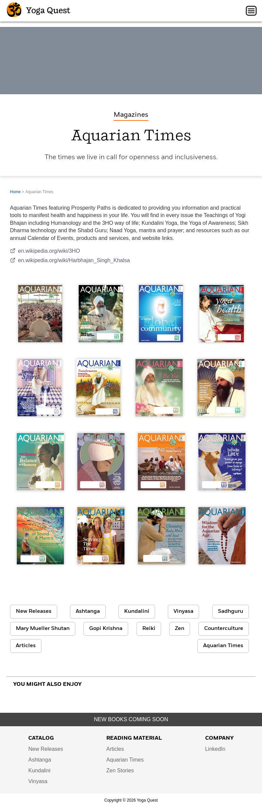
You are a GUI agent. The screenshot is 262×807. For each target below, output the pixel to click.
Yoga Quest (38, 11)
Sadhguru (230, 611)
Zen (179, 628)
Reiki (148, 628)
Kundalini (136, 611)
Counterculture (223, 628)
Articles (26, 645)
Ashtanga (88, 611)
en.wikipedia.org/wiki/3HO (45, 251)
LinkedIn (215, 749)
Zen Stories (120, 770)
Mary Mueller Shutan (43, 628)
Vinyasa (183, 611)
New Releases (33, 611)
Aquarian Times (223, 645)
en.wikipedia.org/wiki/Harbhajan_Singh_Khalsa (70, 260)
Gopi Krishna (105, 628)
